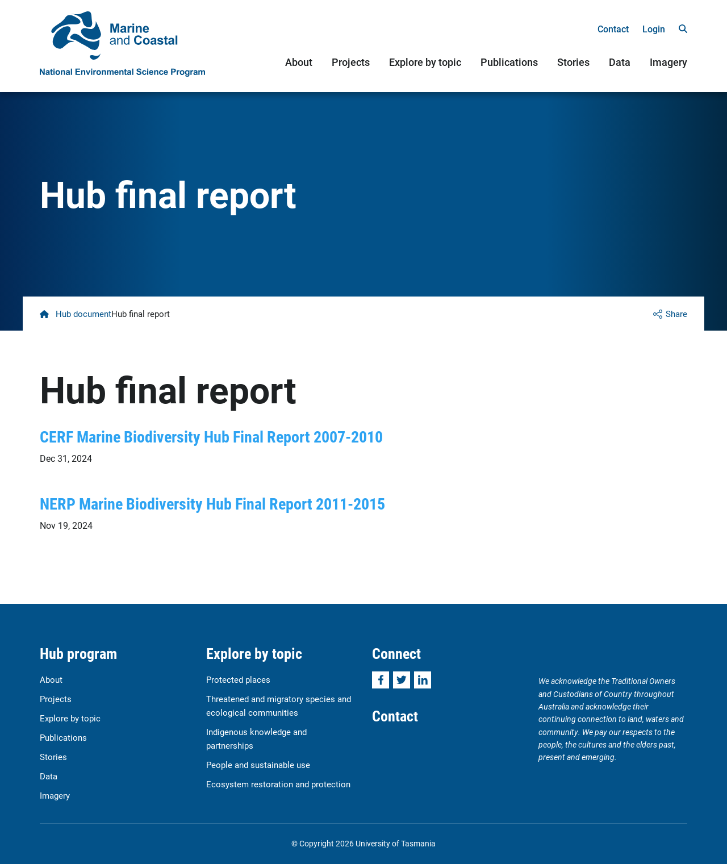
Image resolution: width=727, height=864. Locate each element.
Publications (509, 62)
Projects (351, 62)
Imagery (668, 62)
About (298, 62)
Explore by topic (425, 62)
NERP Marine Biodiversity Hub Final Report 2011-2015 (212, 503)
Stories (573, 62)
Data (619, 62)
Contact (613, 29)
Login (653, 29)
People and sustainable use (258, 764)
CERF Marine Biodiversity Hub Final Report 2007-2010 (211, 436)
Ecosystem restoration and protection (278, 784)
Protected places (238, 679)
